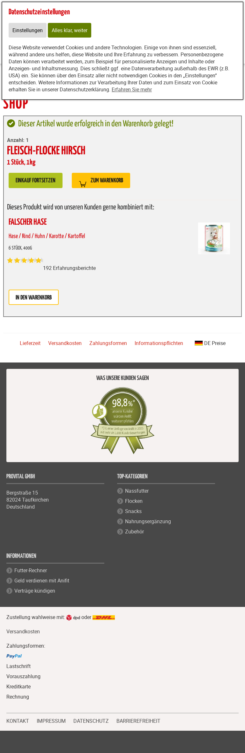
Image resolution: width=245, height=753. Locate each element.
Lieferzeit (30, 343)
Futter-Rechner (30, 570)
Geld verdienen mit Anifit (41, 580)
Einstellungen (27, 30)
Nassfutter (137, 490)
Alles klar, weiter (69, 30)
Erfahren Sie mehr (132, 89)
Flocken (134, 500)
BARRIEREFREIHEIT (138, 721)
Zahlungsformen (108, 343)
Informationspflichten (159, 343)
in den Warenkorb (34, 298)
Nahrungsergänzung (148, 521)
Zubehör (134, 531)
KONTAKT (17, 720)
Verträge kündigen (34, 590)
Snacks (133, 511)
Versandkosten (65, 343)
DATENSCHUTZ (91, 720)
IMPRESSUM (51, 720)
